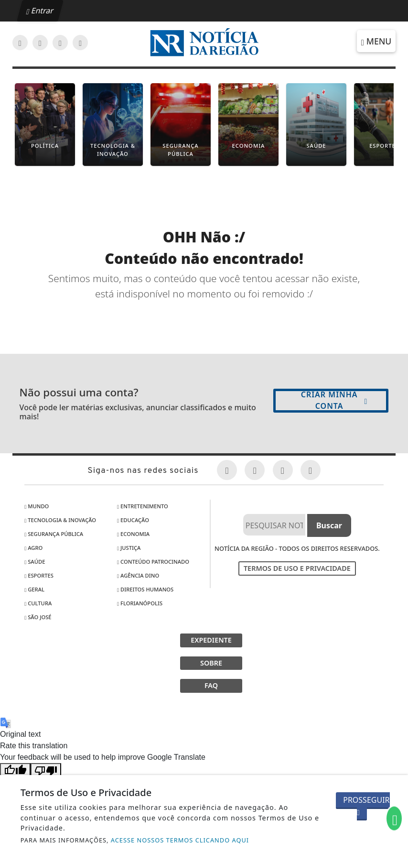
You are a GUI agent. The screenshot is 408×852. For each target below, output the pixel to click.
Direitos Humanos (145, 589)
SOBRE (211, 662)
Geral (34, 589)
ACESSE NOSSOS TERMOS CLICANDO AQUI (180, 840)
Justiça (128, 547)
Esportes (39, 575)
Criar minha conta (334, 400)
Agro (33, 547)
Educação (133, 520)
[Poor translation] (46, 770)
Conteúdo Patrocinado (153, 561)
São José (37, 617)
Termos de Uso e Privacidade (297, 568)
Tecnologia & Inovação (60, 520)
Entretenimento (142, 506)
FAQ (211, 685)
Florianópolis (139, 603)
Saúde (34, 561)
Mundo (36, 506)
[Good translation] (15, 770)
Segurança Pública (53, 533)
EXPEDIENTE (211, 639)
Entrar (40, 10)
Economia (133, 533)
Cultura (38, 603)
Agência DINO (138, 575)
